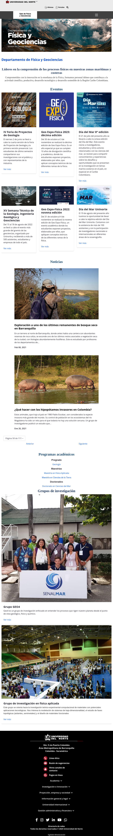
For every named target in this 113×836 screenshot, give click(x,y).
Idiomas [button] (49, 7)
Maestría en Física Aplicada (56, 473)
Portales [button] (59, 7)
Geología (56, 464)
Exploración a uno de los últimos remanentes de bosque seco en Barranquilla (55, 326)
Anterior (30, 443)
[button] (67, 7)
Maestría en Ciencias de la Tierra (56, 477)
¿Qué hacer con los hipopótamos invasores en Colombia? (53, 409)
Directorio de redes (56, 826)
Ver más (7, 169)
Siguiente (83, 443)
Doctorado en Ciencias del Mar (56, 486)
